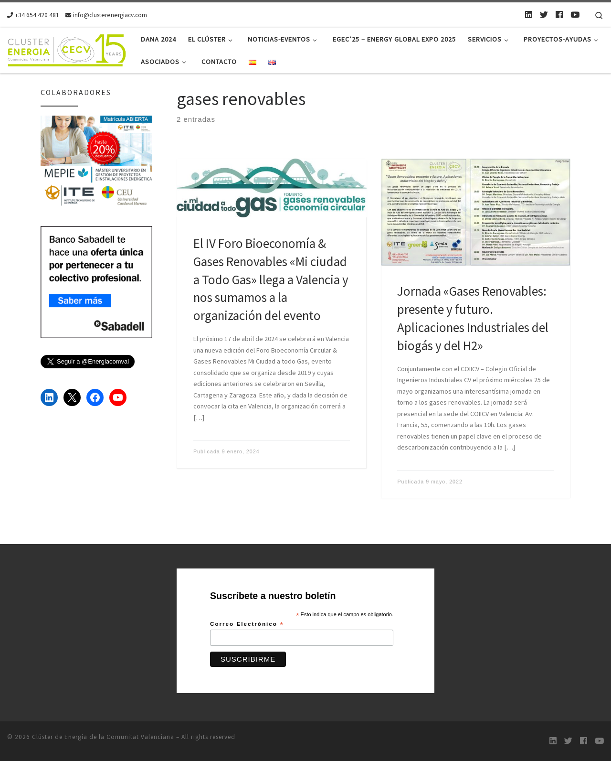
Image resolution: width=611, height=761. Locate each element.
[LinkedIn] (528, 14)
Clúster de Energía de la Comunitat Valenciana (103, 737)
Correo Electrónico (247, 624)
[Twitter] (544, 14)
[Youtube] (574, 14)
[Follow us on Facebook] (559, 14)
